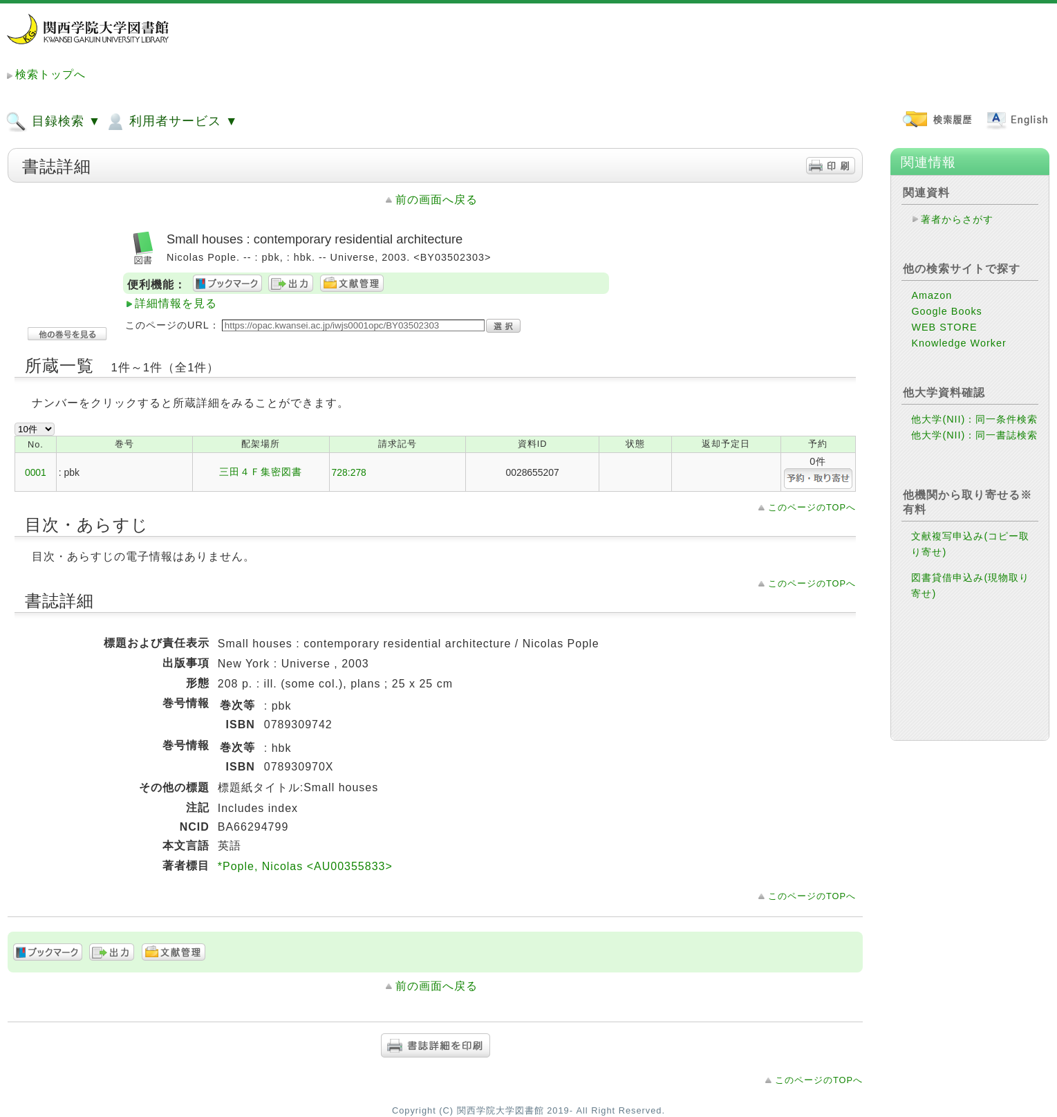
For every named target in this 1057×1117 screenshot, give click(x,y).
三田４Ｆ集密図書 (260, 471)
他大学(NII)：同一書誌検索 (974, 435)
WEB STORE (944, 327)
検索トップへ (50, 74)
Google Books (946, 311)
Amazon (931, 295)
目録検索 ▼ (53, 121)
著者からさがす (957, 219)
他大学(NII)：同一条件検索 (974, 419)
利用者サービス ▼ (171, 121)
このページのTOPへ (812, 507)
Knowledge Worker (958, 343)
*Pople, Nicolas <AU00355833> (305, 866)
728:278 (349, 472)
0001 (35, 472)
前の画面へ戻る (436, 199)
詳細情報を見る (176, 303)
